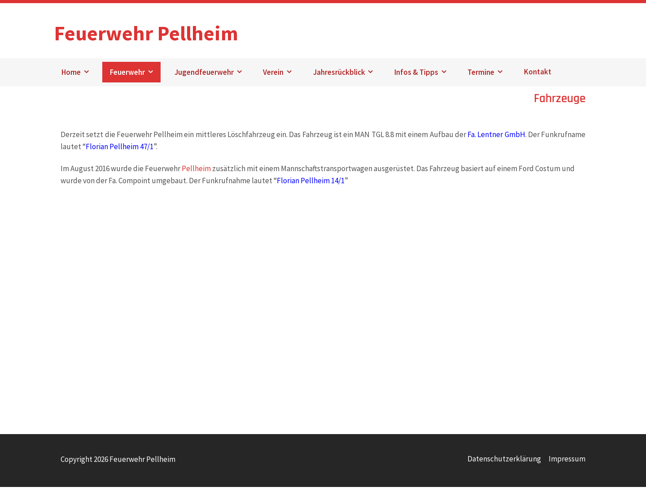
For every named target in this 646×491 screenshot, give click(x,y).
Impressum (567, 463)
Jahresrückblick (339, 76)
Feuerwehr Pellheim (162, 31)
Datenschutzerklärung (504, 463)
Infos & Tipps (416, 76)
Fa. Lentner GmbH (496, 138)
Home (71, 76)
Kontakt (537, 76)
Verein (273, 76)
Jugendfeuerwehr (204, 76)
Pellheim (196, 172)
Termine (480, 76)
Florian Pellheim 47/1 (119, 150)
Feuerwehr (127, 76)
